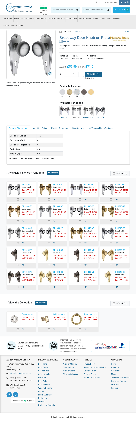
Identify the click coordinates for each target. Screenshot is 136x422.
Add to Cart (93, 74)
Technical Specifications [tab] (101, 128)
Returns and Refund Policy (95, 367)
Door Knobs (18, 18)
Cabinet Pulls (29, 18)
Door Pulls (61, 18)
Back (127, 31)
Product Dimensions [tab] (18, 128)
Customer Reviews (119, 381)
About (21, 26)
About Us (115, 367)
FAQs (113, 374)
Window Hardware (85, 18)
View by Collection (70, 374)
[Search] (62, 10)
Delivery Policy (90, 371)
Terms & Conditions (92, 378)
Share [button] (78, 31)
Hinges (95, 18)
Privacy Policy (89, 364)
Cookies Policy (90, 374)
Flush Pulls (51, 18)
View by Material (70, 364)
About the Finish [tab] (39, 128)
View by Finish (69, 367)
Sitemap (114, 388)
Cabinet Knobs (41, 18)
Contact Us (115, 371)
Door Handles (7, 18)
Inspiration (115, 384)
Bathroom (116, 18)
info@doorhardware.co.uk (21, 373)
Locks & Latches (105, 18)
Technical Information (120, 378)
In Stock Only (121, 173)
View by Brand (69, 371)
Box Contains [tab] (78, 128)
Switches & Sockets (10, 26)
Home (113, 364)
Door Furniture (71, 18)
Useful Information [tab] (59, 128)
